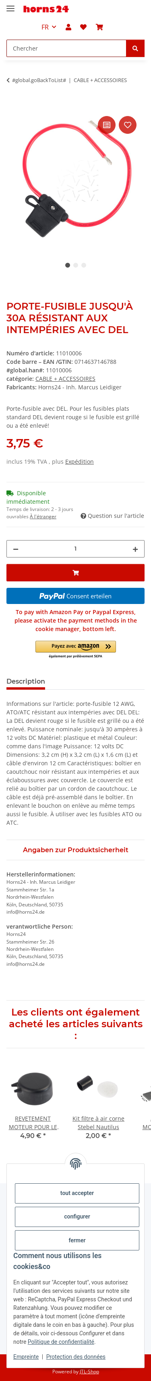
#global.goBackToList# (39, 80)
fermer (76, 1240)
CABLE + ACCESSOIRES (65, 378)
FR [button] (45, 27)
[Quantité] (75, 549)
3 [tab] (83, 265)
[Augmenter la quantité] (135, 549)
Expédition (79, 461)
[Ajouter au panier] (12, 105)
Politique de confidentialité (61, 1342)
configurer (77, 1216)
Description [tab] (25, 681)
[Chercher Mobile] (66, 48)
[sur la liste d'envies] (128, 125)
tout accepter (77, 1193)
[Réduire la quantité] (16, 549)
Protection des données (75, 1357)
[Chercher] (135, 48)
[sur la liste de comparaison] (107, 125)
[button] (68, 27)
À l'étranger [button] (43, 516)
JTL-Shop (89, 1371)
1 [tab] (67, 265)
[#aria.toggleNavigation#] (10, 5)
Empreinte (26, 1357)
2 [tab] (75, 265)
